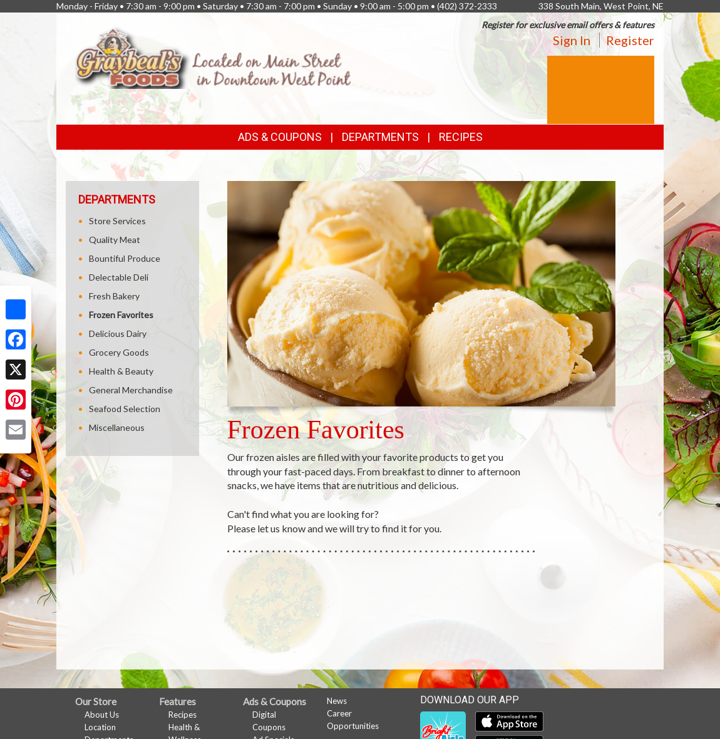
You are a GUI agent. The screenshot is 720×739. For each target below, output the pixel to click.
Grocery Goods (119, 352)
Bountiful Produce (124, 258)
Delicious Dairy (118, 333)
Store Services (117, 220)
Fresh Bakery (114, 296)
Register (630, 40)
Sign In (571, 40)
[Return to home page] (213, 56)
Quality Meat (114, 239)
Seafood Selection (124, 408)
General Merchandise (131, 390)
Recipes (461, 136)
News (337, 701)
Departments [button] (380, 136)
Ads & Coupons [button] (280, 136)
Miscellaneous (117, 427)
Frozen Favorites (121, 314)
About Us (102, 715)
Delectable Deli (118, 277)
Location (100, 727)
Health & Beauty (121, 371)
